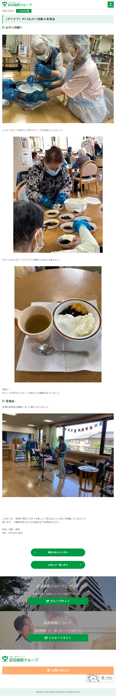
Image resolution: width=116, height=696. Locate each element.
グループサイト (60, 601)
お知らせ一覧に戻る (58, 565)
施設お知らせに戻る (58, 552)
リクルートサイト (60, 637)
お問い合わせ (58, 670)
